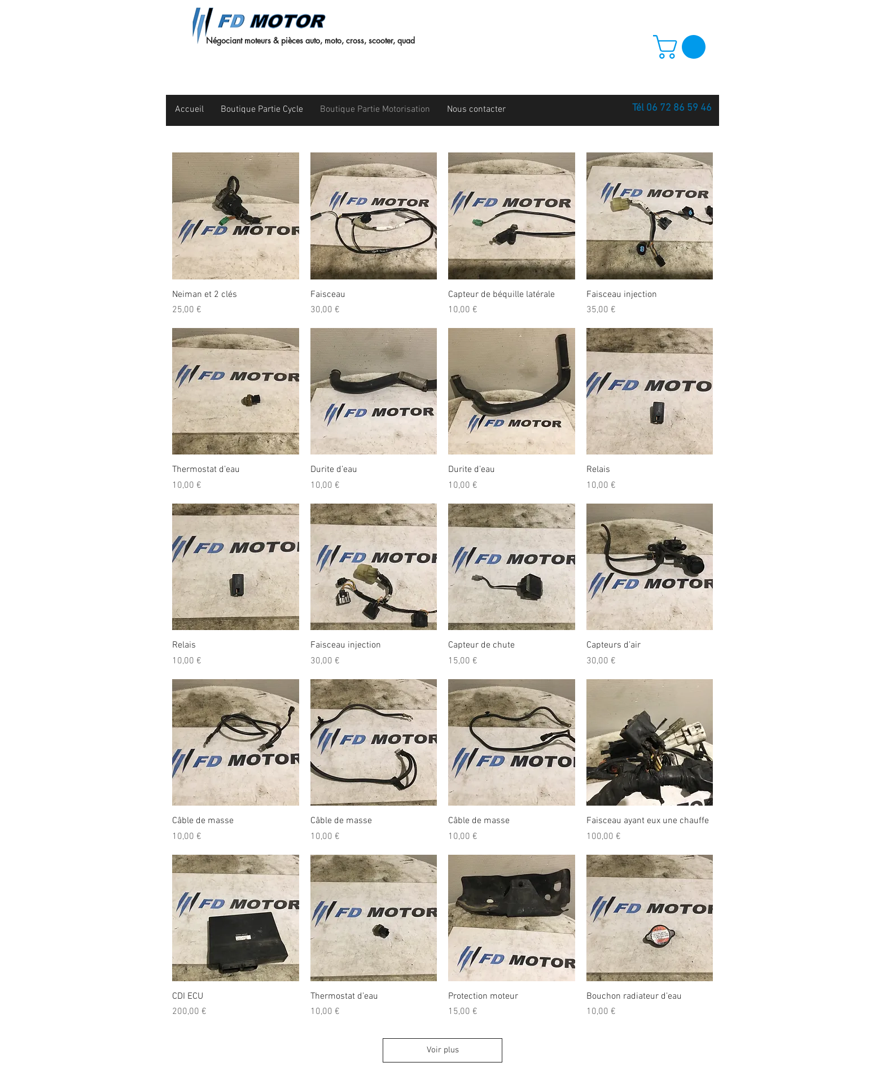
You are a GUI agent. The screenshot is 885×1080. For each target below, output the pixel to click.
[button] (682, 47)
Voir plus (443, 1050)
